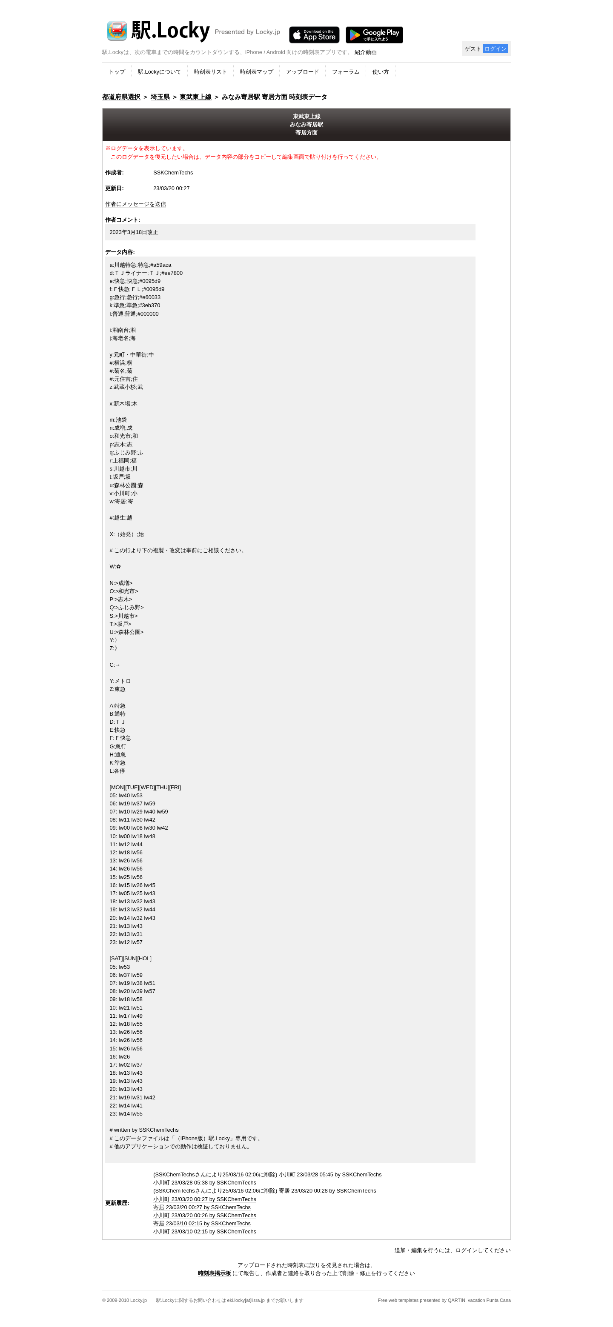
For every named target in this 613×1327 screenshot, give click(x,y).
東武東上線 (196, 96)
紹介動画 (366, 52)
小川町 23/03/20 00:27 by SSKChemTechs (204, 1199)
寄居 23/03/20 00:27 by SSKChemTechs (202, 1207)
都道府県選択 (121, 96)
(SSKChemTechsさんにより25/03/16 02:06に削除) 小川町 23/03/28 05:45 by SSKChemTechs (267, 1174)
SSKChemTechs (173, 172)
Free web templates (398, 1300)
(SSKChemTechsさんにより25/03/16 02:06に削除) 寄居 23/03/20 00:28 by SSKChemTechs (264, 1190)
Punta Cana (499, 1300)
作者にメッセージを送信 (135, 204)
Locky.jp (138, 1300)
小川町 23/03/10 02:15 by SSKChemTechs (204, 1231)
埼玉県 (160, 96)
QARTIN (456, 1300)
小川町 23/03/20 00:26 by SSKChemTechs (204, 1215)
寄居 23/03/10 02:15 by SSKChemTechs (202, 1223)
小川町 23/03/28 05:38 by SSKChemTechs (204, 1182)
